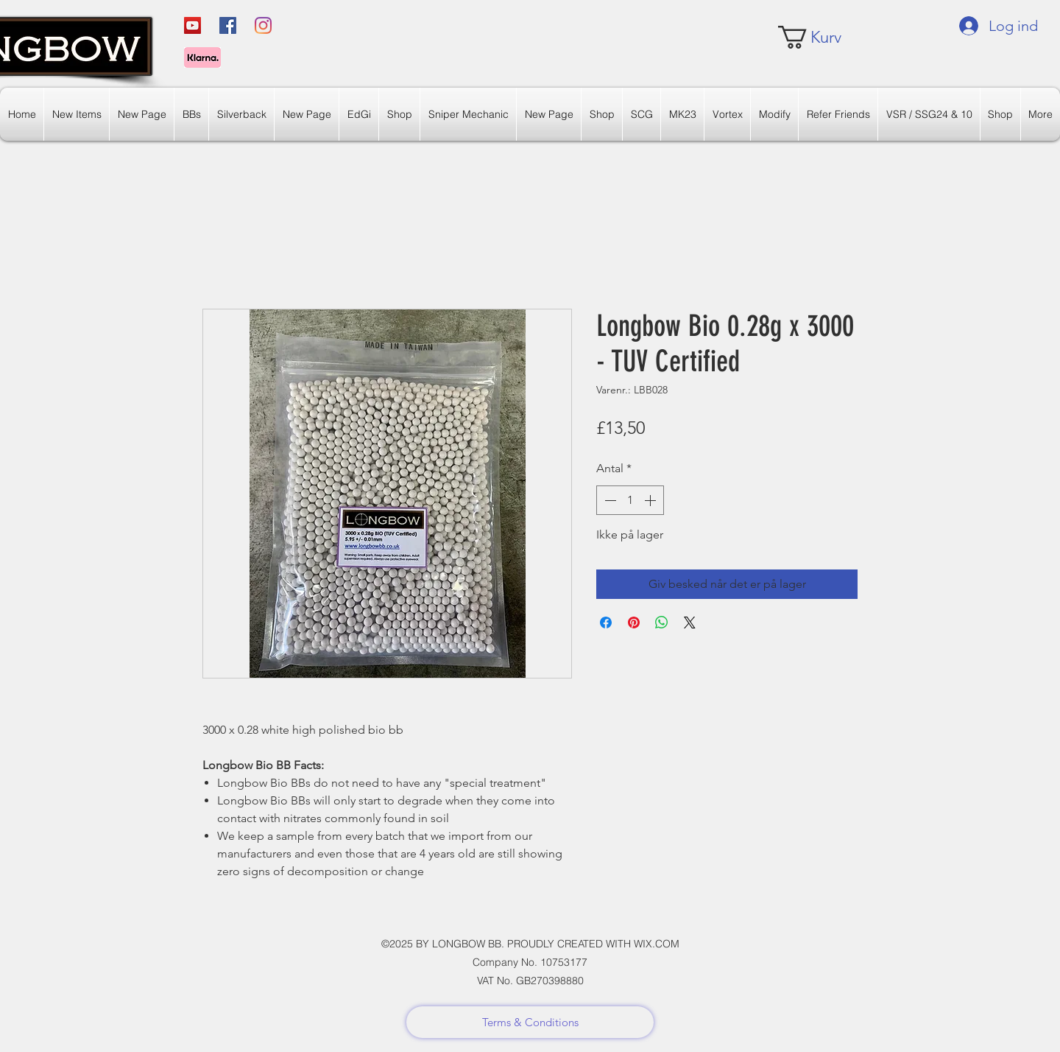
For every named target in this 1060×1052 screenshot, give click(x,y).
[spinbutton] (630, 500)
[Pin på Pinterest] (634, 622)
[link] (822, 37)
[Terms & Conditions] (530, 1022)
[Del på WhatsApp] (662, 622)
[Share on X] (690, 622)
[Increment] (651, 500)
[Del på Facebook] (606, 622)
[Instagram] (263, 25)
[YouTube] (192, 25)
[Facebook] (227, 25)
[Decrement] (608, 500)
